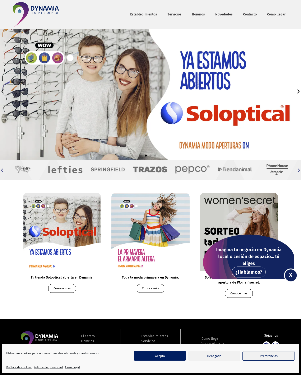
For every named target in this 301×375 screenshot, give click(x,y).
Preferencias (269, 356)
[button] (2, 91)
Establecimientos (143, 14)
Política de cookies (19, 367)
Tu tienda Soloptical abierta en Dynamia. (62, 277)
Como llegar (276, 14)
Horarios (198, 14)
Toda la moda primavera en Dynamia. (150, 277)
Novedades (224, 14)
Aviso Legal (72, 367)
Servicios (174, 14)
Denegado (214, 356)
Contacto (250, 14)
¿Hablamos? (248, 272)
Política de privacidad (48, 367)
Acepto (160, 356)
